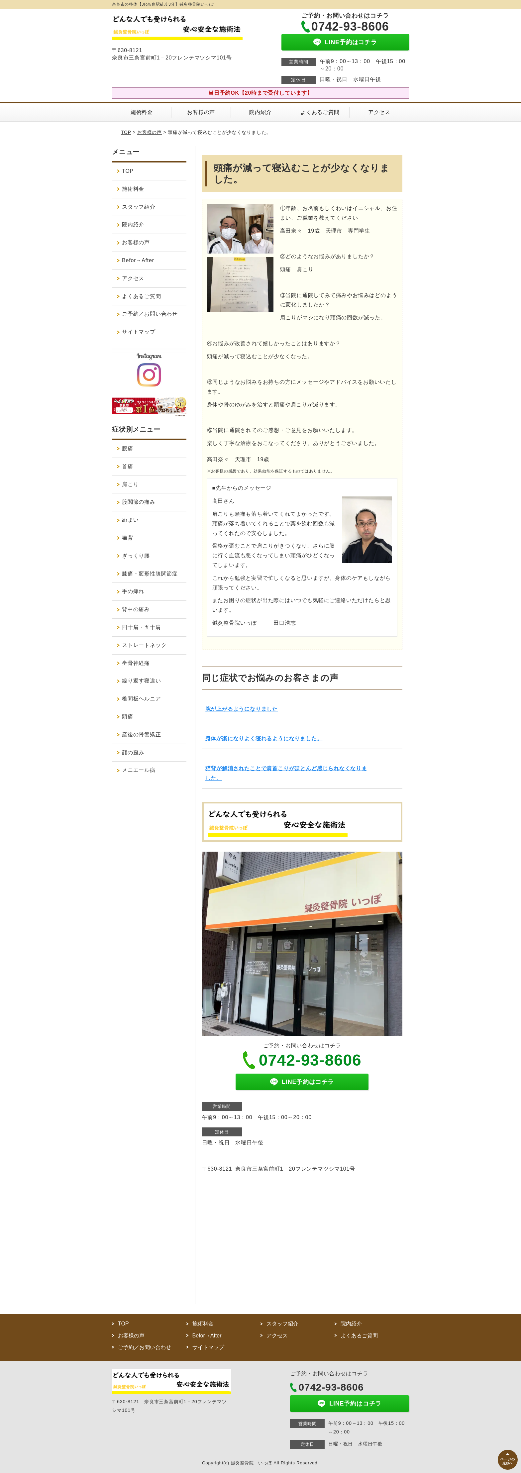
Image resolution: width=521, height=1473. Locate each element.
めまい (130, 520)
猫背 (127, 538)
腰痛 (127, 448)
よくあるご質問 (320, 112)
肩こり (130, 484)
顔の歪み (133, 752)
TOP (126, 132)
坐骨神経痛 (136, 663)
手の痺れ (133, 591)
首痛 (127, 466)
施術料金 (142, 112)
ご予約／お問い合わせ (150, 314)
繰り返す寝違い (141, 681)
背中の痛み (136, 609)
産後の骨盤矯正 (141, 734)
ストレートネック (144, 645)
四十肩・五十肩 (141, 627)
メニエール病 (139, 770)
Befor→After (138, 260)
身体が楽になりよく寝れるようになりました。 (264, 738)
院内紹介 (260, 112)
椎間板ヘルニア (141, 698)
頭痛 (127, 716)
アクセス (379, 112)
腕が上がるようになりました (241, 709)
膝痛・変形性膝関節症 (150, 574)
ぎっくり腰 (136, 556)
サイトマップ (139, 332)
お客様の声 (201, 112)
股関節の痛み (139, 502)
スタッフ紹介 (139, 207)
